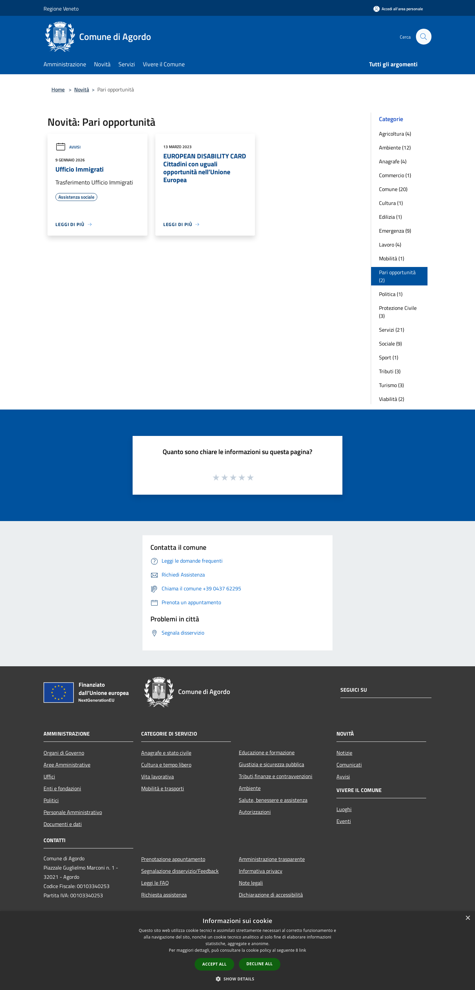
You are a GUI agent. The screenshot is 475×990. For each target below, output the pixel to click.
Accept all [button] (214, 964)
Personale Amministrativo (73, 812)
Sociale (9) (390, 343)
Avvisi (67, 147)
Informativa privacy (260, 871)
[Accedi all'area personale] (398, 8)
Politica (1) (390, 294)
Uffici (49, 776)
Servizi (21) (391, 330)
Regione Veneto (61, 9)
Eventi (343, 821)
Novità (81, 89)
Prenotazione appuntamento (173, 859)
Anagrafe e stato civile (166, 753)
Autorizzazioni (255, 812)
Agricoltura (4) (395, 134)
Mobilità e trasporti (162, 788)
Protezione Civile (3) (398, 312)
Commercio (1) (395, 175)
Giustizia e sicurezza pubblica (271, 764)
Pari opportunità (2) (397, 276)
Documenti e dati (63, 824)
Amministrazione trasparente (272, 859)
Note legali (251, 883)
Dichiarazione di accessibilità (271, 895)
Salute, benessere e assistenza (273, 800)
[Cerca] (423, 37)
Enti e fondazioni (62, 788)
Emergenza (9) (395, 231)
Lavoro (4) (390, 244)
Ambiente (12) (395, 147)
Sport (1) (388, 357)
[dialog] (237, 950)
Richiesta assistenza (164, 895)
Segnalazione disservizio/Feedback (180, 871)
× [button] (467, 918)
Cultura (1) (391, 203)
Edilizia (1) (390, 217)
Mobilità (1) (391, 258)
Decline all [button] (259, 964)
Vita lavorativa (157, 776)
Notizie (344, 753)
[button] (237, 978)
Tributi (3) (389, 371)
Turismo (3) (391, 385)
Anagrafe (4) (392, 161)
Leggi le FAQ (155, 883)
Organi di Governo (64, 753)
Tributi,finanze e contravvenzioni (275, 776)
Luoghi (344, 809)
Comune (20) (393, 189)
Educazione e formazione (267, 752)
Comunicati (349, 765)
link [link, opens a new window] (302, 950)
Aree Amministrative (67, 765)
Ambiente (250, 788)
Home (58, 89)
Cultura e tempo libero (166, 765)
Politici (51, 800)
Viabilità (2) (391, 399)
